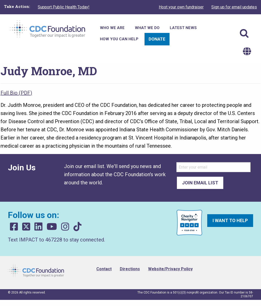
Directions (130, 268)
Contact (104, 268)
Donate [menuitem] (157, 39)
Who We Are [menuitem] (112, 28)
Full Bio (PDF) (16, 93)
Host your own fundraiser (181, 7)
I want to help (230, 220)
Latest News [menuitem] (183, 28)
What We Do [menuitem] (147, 28)
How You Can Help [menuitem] (119, 39)
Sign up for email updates (234, 7)
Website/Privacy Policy (170, 268)
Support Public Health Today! (63, 7)
